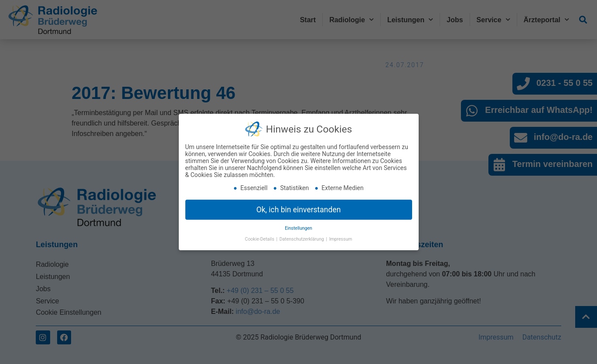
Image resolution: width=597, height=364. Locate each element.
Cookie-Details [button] (260, 237)
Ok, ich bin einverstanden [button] (298, 207)
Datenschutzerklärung (302, 237)
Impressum (340, 237)
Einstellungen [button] (298, 226)
